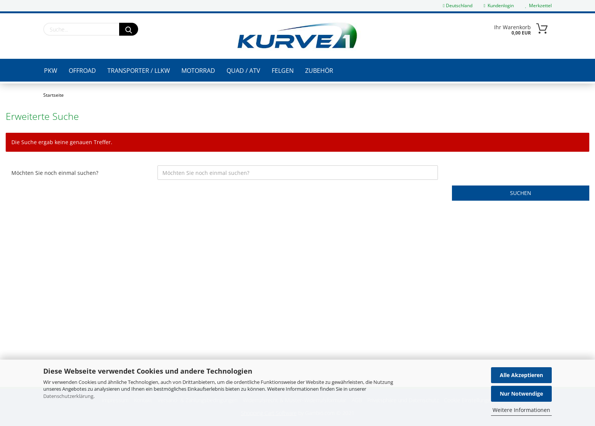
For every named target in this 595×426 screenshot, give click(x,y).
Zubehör (319, 70)
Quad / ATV (243, 70)
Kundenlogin (499, 5)
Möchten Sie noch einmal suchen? (54, 172)
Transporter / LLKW (138, 70)
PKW (50, 70)
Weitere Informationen (521, 409)
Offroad (82, 70)
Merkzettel (538, 5)
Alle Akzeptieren (521, 375)
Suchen (520, 192)
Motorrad (198, 70)
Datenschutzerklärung (68, 396)
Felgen (283, 70)
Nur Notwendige (521, 393)
